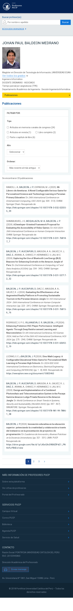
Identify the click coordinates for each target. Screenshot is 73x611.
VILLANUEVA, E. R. (34, 322)
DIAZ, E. (10, 255)
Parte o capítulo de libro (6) (21, 137)
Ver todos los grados (13, 75)
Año (9, 145)
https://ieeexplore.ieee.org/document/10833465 (30, 373)
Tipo (9, 121)
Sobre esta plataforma (13, 481)
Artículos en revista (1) (19, 132)
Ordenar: (11, 161)
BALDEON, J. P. (26, 187)
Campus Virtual (9, 511)
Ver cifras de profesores (14, 488)
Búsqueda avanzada (13, 29)
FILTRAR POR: (13, 113)
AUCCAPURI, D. (28, 251)
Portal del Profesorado (13, 494)
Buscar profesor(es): (12, 17)
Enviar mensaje (18, 569)
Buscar (65, 22)
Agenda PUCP (9, 531)
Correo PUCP (8, 518)
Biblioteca (7, 524)
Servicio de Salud (10, 537)
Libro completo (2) (46, 132)
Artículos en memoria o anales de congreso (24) (31, 127)
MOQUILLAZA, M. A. (35, 221)
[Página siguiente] (44, 461)
